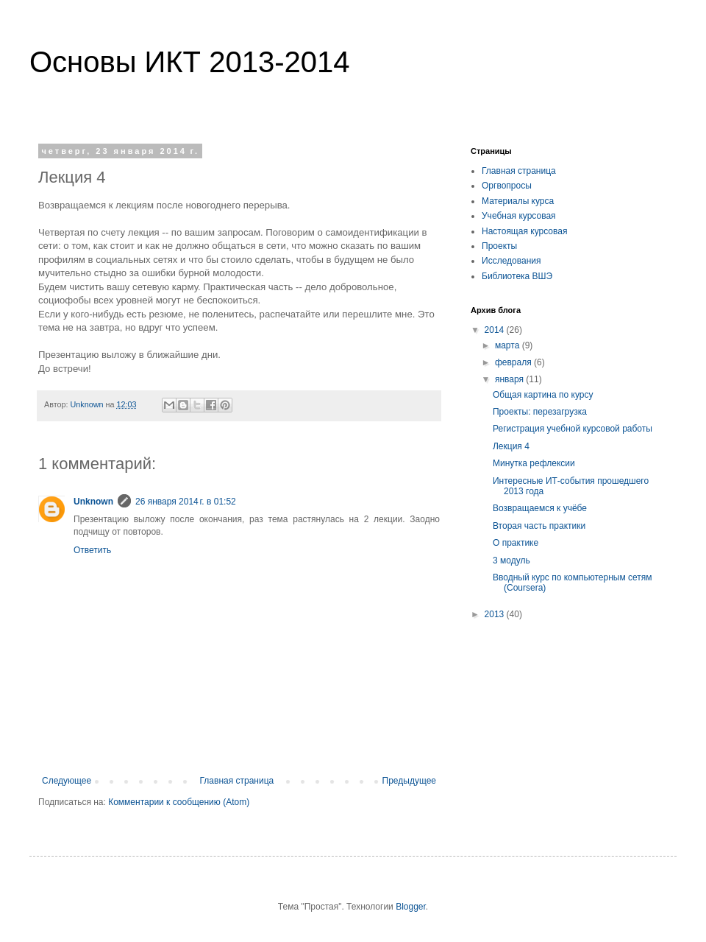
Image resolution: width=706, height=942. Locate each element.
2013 (496, 614)
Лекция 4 (511, 446)
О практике (515, 543)
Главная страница (237, 781)
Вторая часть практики (539, 526)
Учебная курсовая (519, 216)
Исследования (511, 261)
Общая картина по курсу (543, 395)
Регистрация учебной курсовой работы (572, 428)
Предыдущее (409, 781)
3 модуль (511, 560)
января (510, 379)
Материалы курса (518, 201)
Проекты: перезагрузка (540, 412)
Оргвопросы (507, 185)
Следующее (66, 781)
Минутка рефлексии (534, 463)
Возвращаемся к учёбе (540, 508)
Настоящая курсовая (524, 231)
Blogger (411, 906)
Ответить (92, 550)
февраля (514, 362)
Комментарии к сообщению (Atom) (178, 802)
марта (508, 345)
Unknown (93, 501)
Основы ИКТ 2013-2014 (189, 62)
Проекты (499, 246)
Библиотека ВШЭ (517, 276)
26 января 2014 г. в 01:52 (185, 501)
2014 (496, 330)
